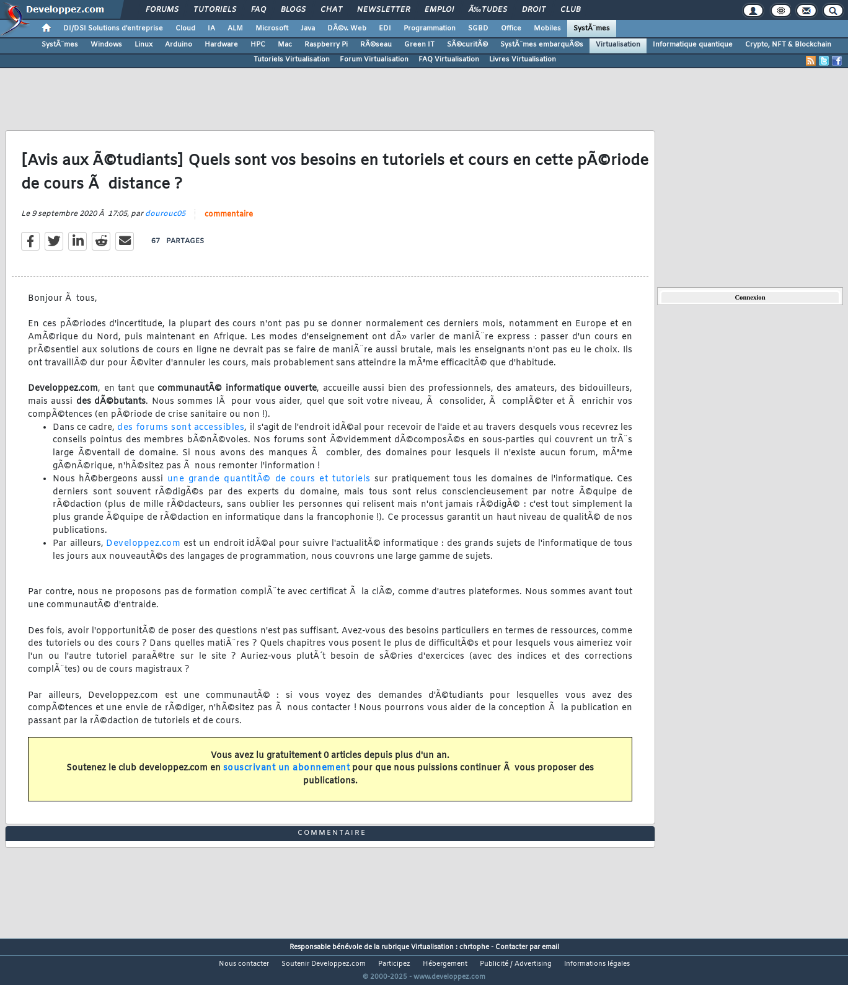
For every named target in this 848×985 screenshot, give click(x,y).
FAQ (258, 10)
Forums (162, 10)
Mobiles (547, 28)
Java (308, 28)
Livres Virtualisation (522, 59)
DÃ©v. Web (346, 28)
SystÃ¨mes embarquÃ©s (541, 44)
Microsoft (271, 28)
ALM (235, 28)
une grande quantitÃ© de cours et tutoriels (269, 487)
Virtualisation (618, 44)
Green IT (419, 44)
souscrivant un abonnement (286, 776)
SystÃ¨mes (591, 28)
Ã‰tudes (487, 10)
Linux (143, 44)
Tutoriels (214, 10)
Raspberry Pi (326, 44)
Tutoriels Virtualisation (292, 59)
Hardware (221, 44)
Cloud (185, 28)
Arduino (178, 44)
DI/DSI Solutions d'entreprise (113, 28)
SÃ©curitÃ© (467, 44)
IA (211, 28)
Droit (534, 10)
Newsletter (383, 10)
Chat (331, 10)
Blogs (293, 10)
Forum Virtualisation (374, 59)
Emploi (439, 10)
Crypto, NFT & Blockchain (788, 44)
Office (511, 28)
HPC (257, 44)
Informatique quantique (693, 44)
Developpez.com (143, 551)
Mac (285, 44)
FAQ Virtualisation (448, 59)
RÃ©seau (376, 44)
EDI (385, 28)
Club (570, 10)
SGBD (478, 28)
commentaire (229, 222)
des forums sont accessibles (180, 435)
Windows (106, 44)
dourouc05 (165, 221)
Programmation (430, 28)
